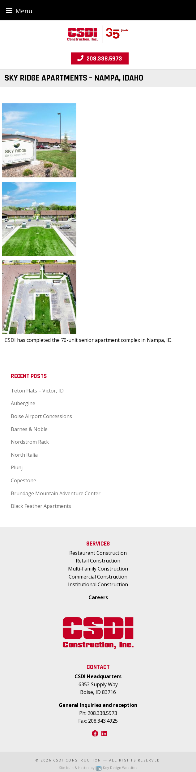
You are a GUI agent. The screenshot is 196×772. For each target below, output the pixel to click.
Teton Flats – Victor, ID (37, 390)
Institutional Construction (98, 584)
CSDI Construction (77, 760)
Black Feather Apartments (41, 506)
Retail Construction (98, 560)
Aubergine (23, 403)
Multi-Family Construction (98, 568)
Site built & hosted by (98, 767)
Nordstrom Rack (30, 441)
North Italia (24, 454)
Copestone (23, 480)
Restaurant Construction (98, 553)
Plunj (17, 467)
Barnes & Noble (29, 429)
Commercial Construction (98, 576)
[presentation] (39, 140)
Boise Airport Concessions (41, 416)
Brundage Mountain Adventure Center (55, 493)
